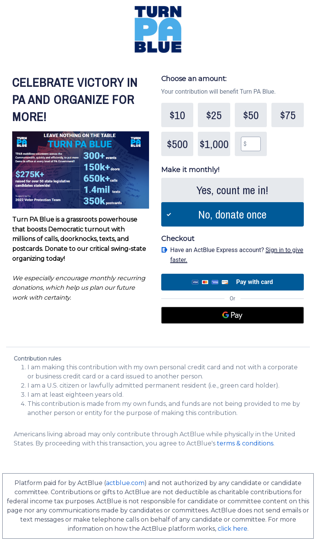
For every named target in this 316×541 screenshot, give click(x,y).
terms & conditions (245, 443)
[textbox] (254, 144)
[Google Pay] (232, 315)
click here (232, 528)
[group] (232, 129)
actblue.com (125, 483)
